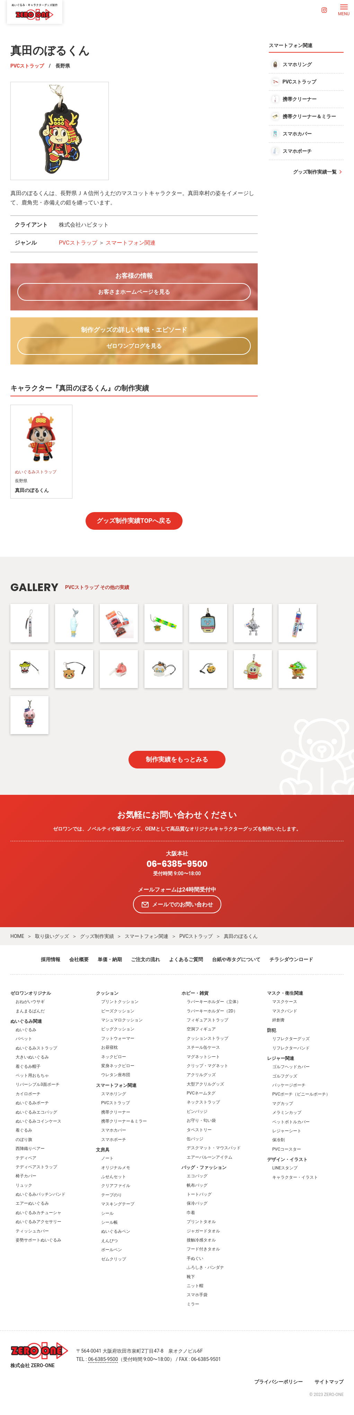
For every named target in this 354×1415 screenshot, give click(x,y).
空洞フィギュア (201, 1029)
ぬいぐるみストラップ (36, 1048)
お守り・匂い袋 (201, 1120)
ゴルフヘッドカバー (291, 1066)
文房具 (102, 1149)
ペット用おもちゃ (32, 1075)
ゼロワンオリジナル (30, 993)
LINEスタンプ (285, 1168)
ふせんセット (113, 1176)
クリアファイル (115, 1185)
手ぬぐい (195, 1258)
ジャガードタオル (203, 1231)
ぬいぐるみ (26, 1029)
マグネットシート (203, 1056)
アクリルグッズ (201, 1074)
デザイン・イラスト (287, 1159)
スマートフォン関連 (131, 242)
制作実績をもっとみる (177, 759)
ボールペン (111, 1249)
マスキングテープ (117, 1204)
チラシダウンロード (291, 959)
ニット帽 (195, 1285)
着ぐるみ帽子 (28, 1066)
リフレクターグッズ (291, 1038)
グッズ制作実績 (97, 936)
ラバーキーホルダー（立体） (214, 1001)
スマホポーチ (113, 1139)
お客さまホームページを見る (134, 292)
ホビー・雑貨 (195, 993)
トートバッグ (199, 1194)
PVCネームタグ (201, 1093)
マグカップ (282, 1103)
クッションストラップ (207, 1038)
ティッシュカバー (32, 1231)
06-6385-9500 (177, 864)
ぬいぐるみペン (115, 1231)
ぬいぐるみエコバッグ (36, 1112)
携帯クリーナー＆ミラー (124, 1121)
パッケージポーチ (289, 1085)
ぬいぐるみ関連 (26, 1021)
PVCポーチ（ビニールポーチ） (301, 1094)
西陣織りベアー (30, 1148)
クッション (107, 993)
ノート (107, 1158)
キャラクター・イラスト (295, 1177)
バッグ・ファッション (204, 1167)
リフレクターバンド (291, 1048)
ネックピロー (113, 1056)
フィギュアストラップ (207, 1020)
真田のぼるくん (241, 936)
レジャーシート (286, 1130)
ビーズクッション (117, 1011)
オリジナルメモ (115, 1167)
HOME (17, 936)
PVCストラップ (27, 66)
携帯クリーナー (115, 1112)
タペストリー (199, 1129)
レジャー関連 (280, 1058)
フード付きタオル (203, 1249)
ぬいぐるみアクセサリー (38, 1221)
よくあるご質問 (186, 959)
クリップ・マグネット (207, 1065)
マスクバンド (284, 1011)
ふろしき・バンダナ (205, 1267)
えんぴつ (109, 1240)
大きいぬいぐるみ (32, 1057)
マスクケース (284, 1001)
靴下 (191, 1276)
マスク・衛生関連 (285, 993)
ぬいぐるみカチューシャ (38, 1212)
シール (107, 1213)
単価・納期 (110, 959)
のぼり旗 (24, 1139)
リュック (24, 1185)
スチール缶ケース (203, 1047)
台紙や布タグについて (236, 959)
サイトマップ (329, 1382)
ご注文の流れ (145, 959)
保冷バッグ (197, 1203)
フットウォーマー (117, 1038)
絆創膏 (278, 1020)
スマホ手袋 (197, 1294)
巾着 (191, 1212)
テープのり (111, 1195)
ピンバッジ (197, 1111)
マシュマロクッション (122, 1020)
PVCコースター (286, 1149)
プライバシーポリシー (278, 1382)
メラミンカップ (286, 1112)
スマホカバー (113, 1130)
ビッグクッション (117, 1029)
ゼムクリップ (113, 1259)
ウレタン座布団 (115, 1074)
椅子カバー (26, 1176)
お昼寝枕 (109, 1047)
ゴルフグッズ (284, 1076)
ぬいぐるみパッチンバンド (40, 1194)
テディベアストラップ (36, 1166)
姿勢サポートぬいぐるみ (38, 1240)
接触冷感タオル (201, 1240)
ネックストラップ (203, 1102)
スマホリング (113, 1093)
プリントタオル (201, 1221)
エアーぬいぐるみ (32, 1203)
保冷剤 (278, 1139)
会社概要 (79, 959)
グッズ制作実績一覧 (315, 172)
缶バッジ (195, 1138)
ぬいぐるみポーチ (32, 1102)
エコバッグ (197, 1176)
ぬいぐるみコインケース (38, 1121)
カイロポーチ (28, 1093)
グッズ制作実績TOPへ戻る (134, 520)
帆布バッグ (197, 1185)
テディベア (26, 1157)
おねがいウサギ (30, 1001)
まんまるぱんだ (30, 1011)
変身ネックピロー (117, 1065)
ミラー (193, 1304)
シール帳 (109, 1222)
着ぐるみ (24, 1130)
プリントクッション (120, 1001)
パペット (24, 1038)
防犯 (271, 1030)
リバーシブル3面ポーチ (38, 1084)
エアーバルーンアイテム (209, 1157)
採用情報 (50, 959)
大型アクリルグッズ (205, 1084)
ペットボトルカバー (291, 1121)
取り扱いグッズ (52, 936)
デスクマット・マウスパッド (214, 1147)
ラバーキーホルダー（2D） (212, 1011)
